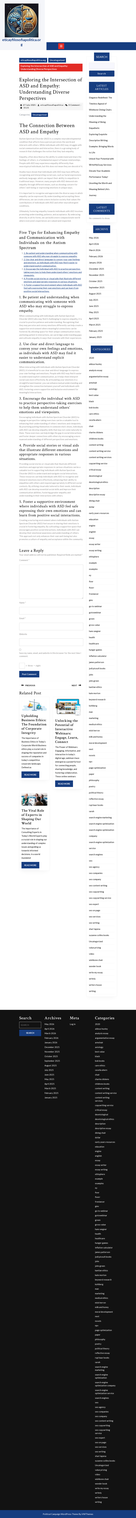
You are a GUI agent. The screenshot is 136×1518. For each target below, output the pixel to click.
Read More (31, 775)
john (91, 674)
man (91, 712)
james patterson (96, 662)
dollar (91, 507)
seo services (94, 916)
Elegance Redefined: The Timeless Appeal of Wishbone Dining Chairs (100, 103)
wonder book (95, 966)
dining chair (94, 500)
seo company (95, 879)
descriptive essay (97, 494)
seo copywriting (96, 891)
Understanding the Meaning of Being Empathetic (97, 122)
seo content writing (98, 885)
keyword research (97, 699)
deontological (95, 476)
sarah (91, 811)
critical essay (95, 469)
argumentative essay (98, 376)
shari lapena (94, 929)
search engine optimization (101, 823)
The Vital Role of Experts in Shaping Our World (32, 817)
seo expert (94, 904)
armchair (93, 382)
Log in (73, 1024)
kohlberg (93, 705)
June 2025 (94, 306)
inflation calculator (98, 656)
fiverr (91, 587)
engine (92, 525)
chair (91, 426)
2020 (91, 358)
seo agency (94, 867)
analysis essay (95, 370)
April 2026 (94, 244)
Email (22, 618)
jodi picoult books (97, 668)
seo (90, 860)
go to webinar (95, 606)
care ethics (94, 413)
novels (92, 755)
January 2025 (95, 337)
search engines (96, 854)
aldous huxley (95, 364)
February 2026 (96, 256)
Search (101, 56)
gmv (91, 600)
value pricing (95, 947)
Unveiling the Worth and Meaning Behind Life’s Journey (100, 189)
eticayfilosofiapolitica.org (33, 60)
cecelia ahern (95, 420)
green (91, 618)
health (92, 637)
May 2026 (94, 237)
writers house (95, 985)
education (93, 519)
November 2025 (96, 275)
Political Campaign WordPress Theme (60, 1514)
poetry (92, 786)
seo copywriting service (100, 898)
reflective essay (96, 799)
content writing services (100, 457)
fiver (91, 581)
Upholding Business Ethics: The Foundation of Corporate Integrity (34, 724)
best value (94, 395)
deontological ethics (98, 482)
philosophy (94, 780)
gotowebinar (95, 612)
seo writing (94, 922)
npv (90, 761)
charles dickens (96, 432)
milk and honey (96, 736)
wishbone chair (96, 960)
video (91, 954)
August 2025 (95, 293)
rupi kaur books (96, 805)
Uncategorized (57, 60)
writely (92, 978)
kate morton (94, 693)
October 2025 (95, 281)
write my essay (96, 972)
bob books (94, 407)
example (93, 563)
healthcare (94, 643)
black (91, 401)
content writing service (100, 451)
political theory (96, 792)
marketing (93, 718)
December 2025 (96, 268)
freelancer (94, 594)
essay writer (94, 544)
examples (93, 569)
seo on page (94, 910)
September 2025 (96, 287)
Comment (24, 560)
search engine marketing (100, 817)
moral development (98, 743)
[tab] (61, 46)
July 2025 (93, 300)
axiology (93, 389)
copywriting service (98, 463)
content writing (96, 445)
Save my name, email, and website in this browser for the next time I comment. (50, 655)
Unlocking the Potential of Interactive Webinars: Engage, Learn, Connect (66, 731)
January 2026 (95, 262)
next (91, 749)
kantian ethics (95, 687)
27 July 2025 (29, 105)
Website (23, 634)
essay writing (95, 550)
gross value (94, 625)
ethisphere (94, 556)
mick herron (94, 730)
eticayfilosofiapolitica (51, 105)
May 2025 (94, 312)
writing (92, 991)
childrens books (96, 438)
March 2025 (94, 324)
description (94, 488)
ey (90, 575)
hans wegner (95, 631)
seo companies (96, 873)
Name (22, 602)
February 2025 (96, 331)
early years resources (99, 513)
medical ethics (95, 724)
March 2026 (94, 250)
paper (91, 774)
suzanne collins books (99, 935)
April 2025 (94, 318)
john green (94, 681)
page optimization (97, 767)
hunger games (95, 649)
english (92, 531)
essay (91, 538)
